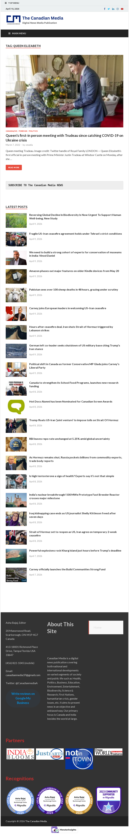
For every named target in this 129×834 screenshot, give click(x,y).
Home (98, 627)
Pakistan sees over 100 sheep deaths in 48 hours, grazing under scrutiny (73, 289)
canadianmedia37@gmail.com (23, 675)
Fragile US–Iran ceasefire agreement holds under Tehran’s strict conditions (75, 233)
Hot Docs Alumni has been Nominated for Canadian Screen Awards (70, 401)
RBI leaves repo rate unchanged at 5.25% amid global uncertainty (69, 438)
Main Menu (19, 33)
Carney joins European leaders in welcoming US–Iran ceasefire (67, 308)
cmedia (29, 145)
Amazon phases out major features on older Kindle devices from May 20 (74, 270)
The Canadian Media (36, 821)
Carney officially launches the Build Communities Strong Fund (67, 569)
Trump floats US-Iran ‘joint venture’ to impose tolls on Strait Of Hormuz (73, 420)
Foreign (23, 131)
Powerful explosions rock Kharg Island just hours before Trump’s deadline (75, 550)
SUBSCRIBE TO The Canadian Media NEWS (35, 185)
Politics (33, 131)
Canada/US (11, 131)
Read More (13, 167)
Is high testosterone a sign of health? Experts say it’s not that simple (71, 476)
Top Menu (13, 3)
